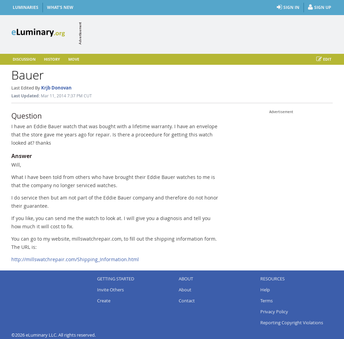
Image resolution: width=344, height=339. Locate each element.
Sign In (288, 7)
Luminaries (25, 7)
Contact (187, 301)
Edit (323, 59)
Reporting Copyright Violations (291, 322)
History (52, 59)
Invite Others (110, 290)
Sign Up (319, 7)
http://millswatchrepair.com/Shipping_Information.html (75, 259)
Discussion (24, 59)
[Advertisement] (208, 33)
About (185, 290)
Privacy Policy (274, 311)
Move (73, 59)
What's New (60, 7)
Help (265, 290)
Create (103, 301)
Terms (266, 301)
